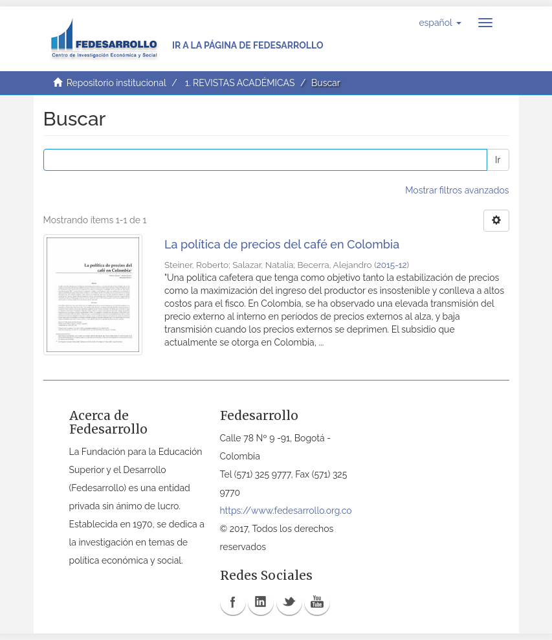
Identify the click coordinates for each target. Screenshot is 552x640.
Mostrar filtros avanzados (457, 190)
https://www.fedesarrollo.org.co (286, 510)
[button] (439, 22)
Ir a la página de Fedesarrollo (248, 45)
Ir (497, 160)
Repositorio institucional (116, 83)
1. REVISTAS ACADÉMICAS (239, 83)
